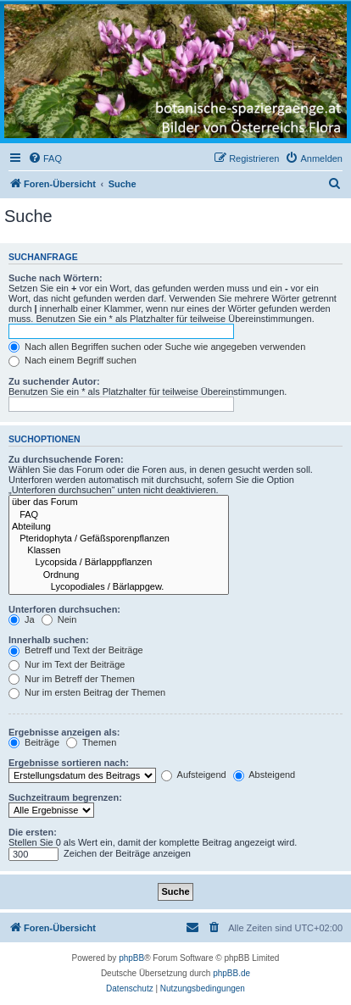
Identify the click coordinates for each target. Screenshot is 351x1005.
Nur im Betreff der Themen (71, 679)
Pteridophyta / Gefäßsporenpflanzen (118, 539)
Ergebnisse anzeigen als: (64, 732)
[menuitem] (45, 158)
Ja (21, 619)
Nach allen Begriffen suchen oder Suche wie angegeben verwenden (156, 346)
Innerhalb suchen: (48, 640)
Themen (91, 742)
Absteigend (264, 774)
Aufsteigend (193, 774)
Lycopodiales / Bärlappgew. (118, 587)
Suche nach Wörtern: (55, 278)
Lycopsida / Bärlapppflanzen (118, 563)
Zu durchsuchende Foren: (66, 459)
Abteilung (118, 527)
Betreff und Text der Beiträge (75, 650)
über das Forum (118, 502)
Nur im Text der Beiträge (66, 664)
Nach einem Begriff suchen (72, 360)
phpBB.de (231, 973)
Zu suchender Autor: (54, 381)
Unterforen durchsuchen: (64, 609)
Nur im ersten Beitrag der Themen (86, 692)
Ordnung (118, 575)
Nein (59, 619)
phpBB (131, 958)
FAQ (118, 515)
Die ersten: (32, 832)
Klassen (118, 551)
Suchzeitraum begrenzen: (65, 797)
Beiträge (33, 742)
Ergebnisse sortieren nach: (68, 763)
